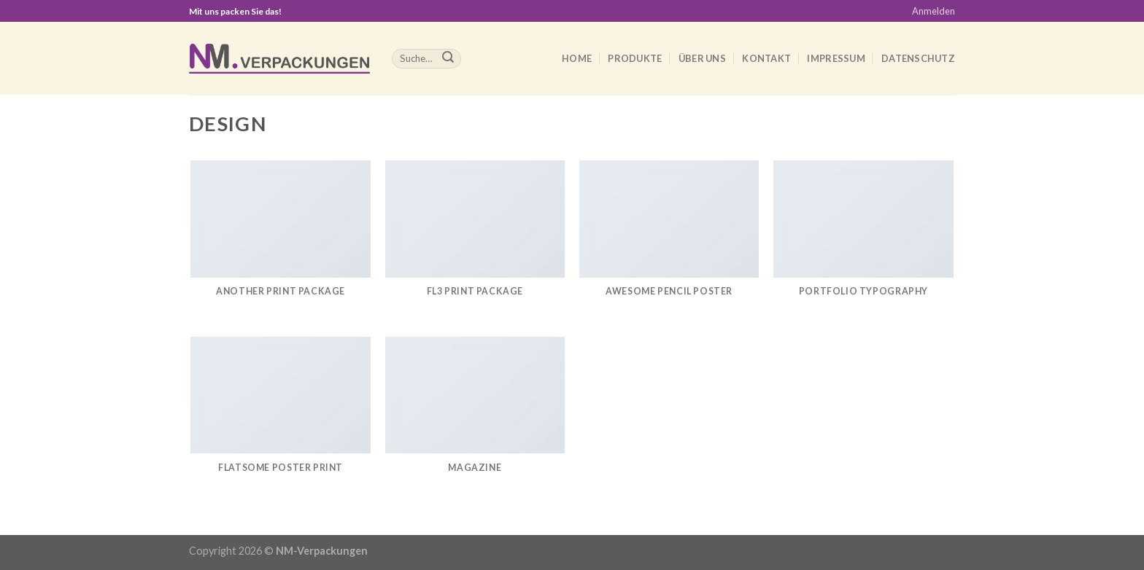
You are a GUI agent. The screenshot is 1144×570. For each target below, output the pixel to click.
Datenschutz (918, 58)
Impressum (836, 58)
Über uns (702, 58)
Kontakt (766, 58)
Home (577, 58)
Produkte (635, 58)
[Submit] (448, 59)
